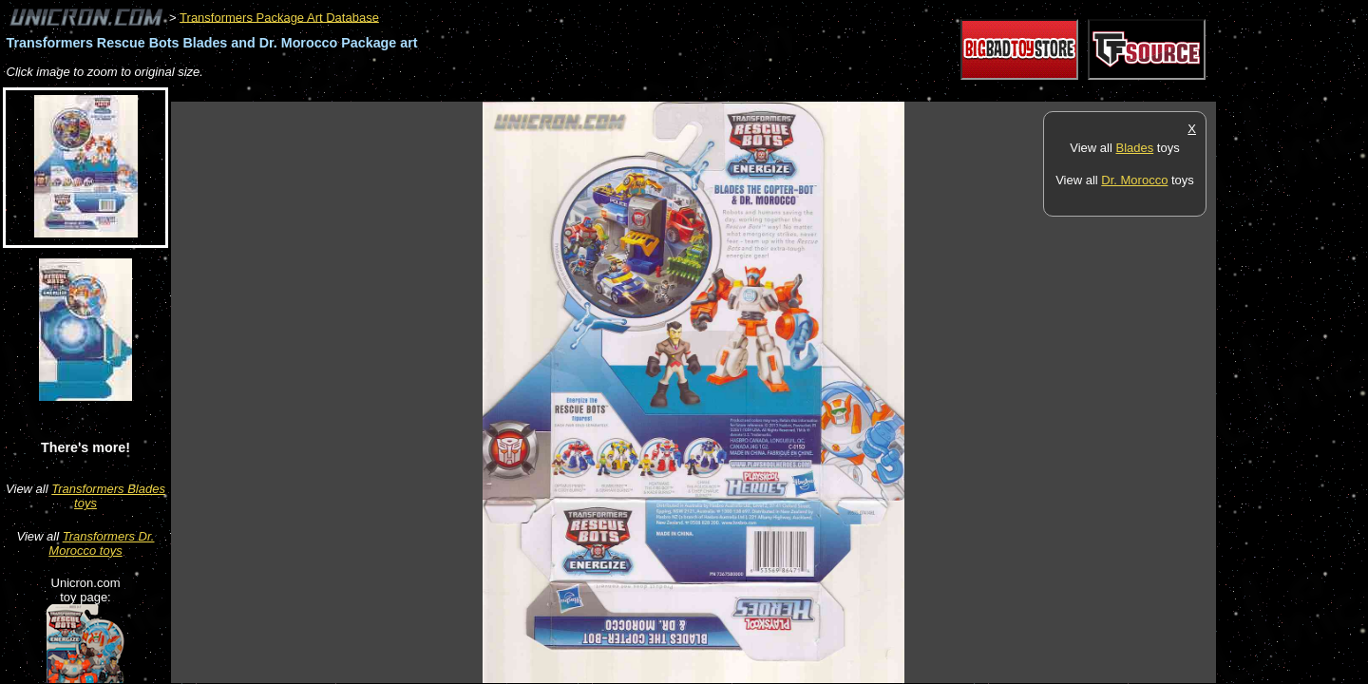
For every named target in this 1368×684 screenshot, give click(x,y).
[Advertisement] (517, 92)
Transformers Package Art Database (279, 17)
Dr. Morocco (1134, 180)
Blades (1134, 148)
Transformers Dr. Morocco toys (101, 543)
